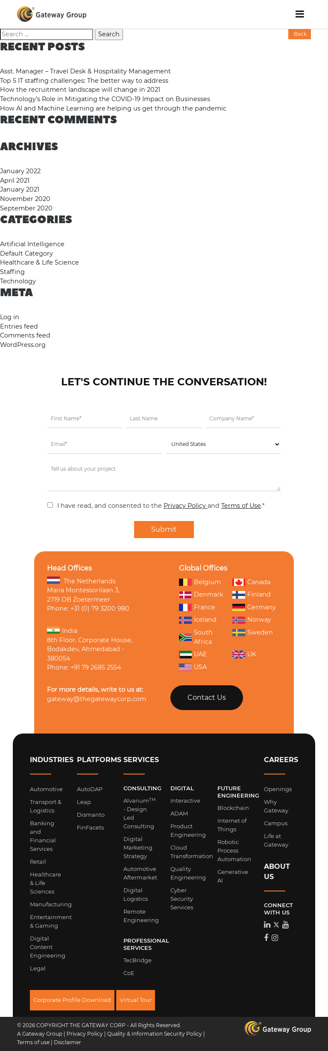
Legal (38, 968)
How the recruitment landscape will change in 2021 (80, 89)
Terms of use (33, 1042)
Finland (251, 595)
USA (193, 667)
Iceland (198, 620)
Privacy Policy (186, 505)
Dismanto (91, 814)
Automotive (46, 789)
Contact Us (206, 697)
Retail (38, 861)
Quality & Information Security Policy (154, 1034)
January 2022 (20, 171)
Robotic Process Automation (234, 850)
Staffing (12, 272)
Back (300, 34)
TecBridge (137, 960)
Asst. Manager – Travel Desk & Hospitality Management (85, 71)
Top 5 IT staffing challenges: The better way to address (84, 80)
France (197, 607)
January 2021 (19, 189)
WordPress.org (23, 345)
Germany (254, 607)
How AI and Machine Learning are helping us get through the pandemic (113, 108)
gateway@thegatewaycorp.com (96, 699)
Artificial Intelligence (32, 244)
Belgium (200, 582)
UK (244, 654)
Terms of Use (241, 505)
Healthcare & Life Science (39, 262)
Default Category (26, 253)
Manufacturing (51, 904)
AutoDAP (89, 789)
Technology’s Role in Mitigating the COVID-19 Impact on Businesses (105, 99)
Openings (278, 789)
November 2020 (25, 199)
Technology (18, 281)
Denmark (201, 594)
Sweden (252, 633)
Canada (251, 582)
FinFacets (90, 827)
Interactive (185, 800)
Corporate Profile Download (72, 999)
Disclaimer (67, 1042)
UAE (193, 654)
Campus (275, 823)
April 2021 (14, 180)
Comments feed (25, 335)
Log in (9, 317)
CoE (129, 972)
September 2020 (26, 208)
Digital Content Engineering (47, 947)
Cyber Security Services (181, 899)
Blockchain (233, 807)
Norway (251, 620)
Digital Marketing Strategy (137, 847)
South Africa (196, 637)
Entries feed (19, 326)
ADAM (179, 813)
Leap (84, 801)
